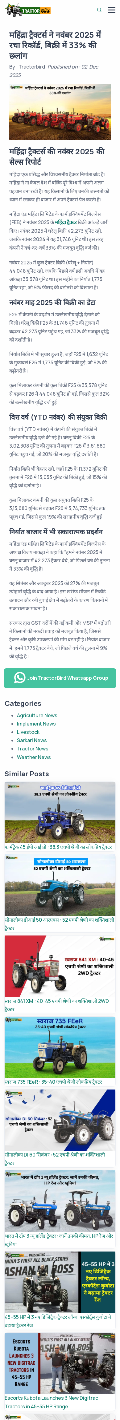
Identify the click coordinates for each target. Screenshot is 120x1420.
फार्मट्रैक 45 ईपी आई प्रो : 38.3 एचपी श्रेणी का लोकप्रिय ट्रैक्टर (58, 847)
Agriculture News (37, 715)
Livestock (28, 732)
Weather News (34, 757)
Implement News (36, 723)
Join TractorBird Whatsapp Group (60, 678)
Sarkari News (32, 740)
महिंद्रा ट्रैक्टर (66, 222)
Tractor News (32, 748)
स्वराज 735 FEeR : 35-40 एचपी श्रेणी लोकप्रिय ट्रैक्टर (53, 1081)
